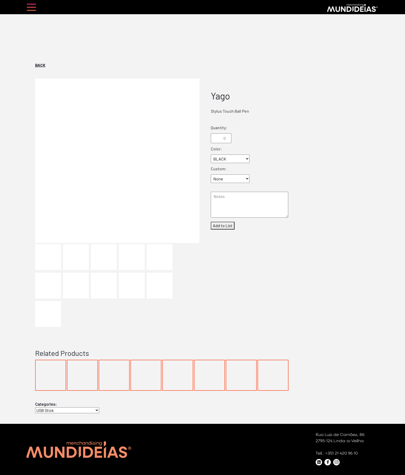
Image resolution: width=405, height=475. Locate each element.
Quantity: (219, 127)
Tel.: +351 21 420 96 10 (337, 453)
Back (40, 65)
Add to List (222, 225)
